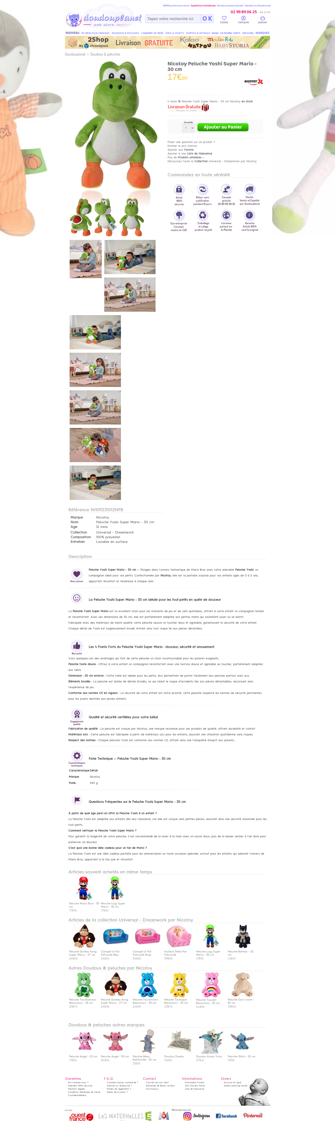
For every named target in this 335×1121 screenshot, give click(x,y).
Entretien (78, 542)
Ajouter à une (190, 153)
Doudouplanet (75, 54)
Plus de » (186, 157)
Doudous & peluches (105, 54)
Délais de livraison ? (117, 1092)
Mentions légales (76, 1089)
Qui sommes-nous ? (78, 1082)
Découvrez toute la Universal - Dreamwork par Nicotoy (212, 161)
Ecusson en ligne (232, 1082)
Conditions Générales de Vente (84, 1092)
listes (224, 20)
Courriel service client (157, 1082)
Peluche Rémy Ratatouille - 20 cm (146, 1056)
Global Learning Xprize (235, 1085)
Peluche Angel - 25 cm (83, 1055)
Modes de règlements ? (119, 1089)
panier (262, 20)
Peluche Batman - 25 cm (242, 951)
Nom (74, 522)
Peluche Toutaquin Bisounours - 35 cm (178, 999)
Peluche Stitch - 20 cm (242, 1055)
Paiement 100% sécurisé (80, 1085)
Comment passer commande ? (122, 1082)
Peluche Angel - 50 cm (115, 1055)
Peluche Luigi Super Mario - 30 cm (210, 951)
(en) (84, 1095)
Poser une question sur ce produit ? (191, 142)
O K (207, 19)
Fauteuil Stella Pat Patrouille (178, 951)
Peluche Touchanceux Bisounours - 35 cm (83, 999)
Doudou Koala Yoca (210, 1055)
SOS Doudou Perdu (195, 1085)
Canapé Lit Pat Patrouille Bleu (115, 951)
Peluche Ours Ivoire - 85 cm (242, 999)
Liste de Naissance (194, 1089)
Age (74, 527)
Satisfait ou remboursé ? (119, 1085)
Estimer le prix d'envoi (182, 145)
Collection (79, 532)
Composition (81, 537)
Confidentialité (75, 1095)
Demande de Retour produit (160, 1085)
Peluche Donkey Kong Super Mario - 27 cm (83, 951)
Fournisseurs (152, 1089)
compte (243, 20)
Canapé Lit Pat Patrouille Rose (146, 951)
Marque (77, 517)
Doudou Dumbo (178, 1055)
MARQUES (262, 33)
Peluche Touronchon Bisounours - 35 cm (146, 999)
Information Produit (194, 1082)
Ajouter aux (181, 149)
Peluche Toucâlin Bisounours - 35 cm (210, 1000)
